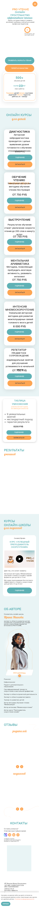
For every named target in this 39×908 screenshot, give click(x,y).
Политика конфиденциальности (24, 899)
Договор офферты (11, 890)
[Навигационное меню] (35, 4)
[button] (19, 157)
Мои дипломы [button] (19, 673)
